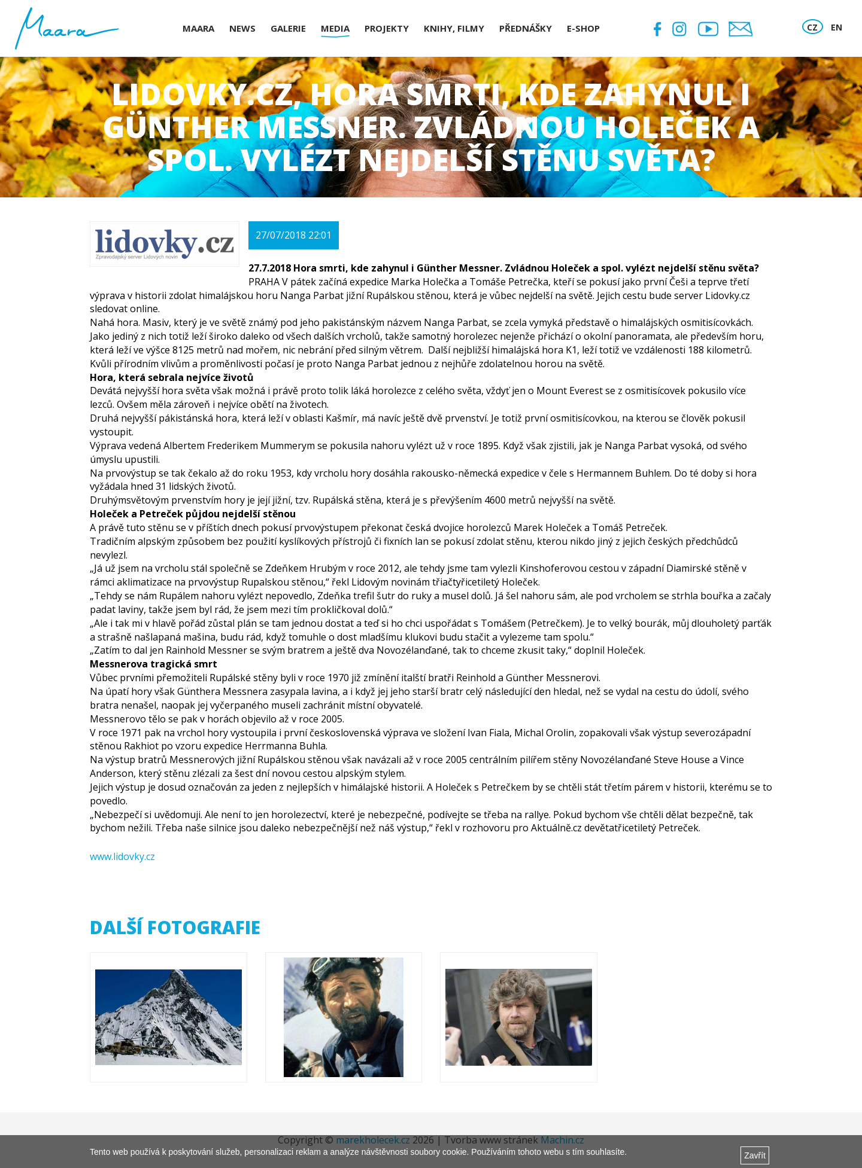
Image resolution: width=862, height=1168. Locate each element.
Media (335, 28)
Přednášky (525, 28)
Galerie (288, 28)
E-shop (583, 28)
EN (836, 27)
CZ (812, 27)
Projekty (387, 28)
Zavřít (755, 1155)
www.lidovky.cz (122, 856)
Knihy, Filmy (454, 28)
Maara (198, 28)
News (242, 28)
